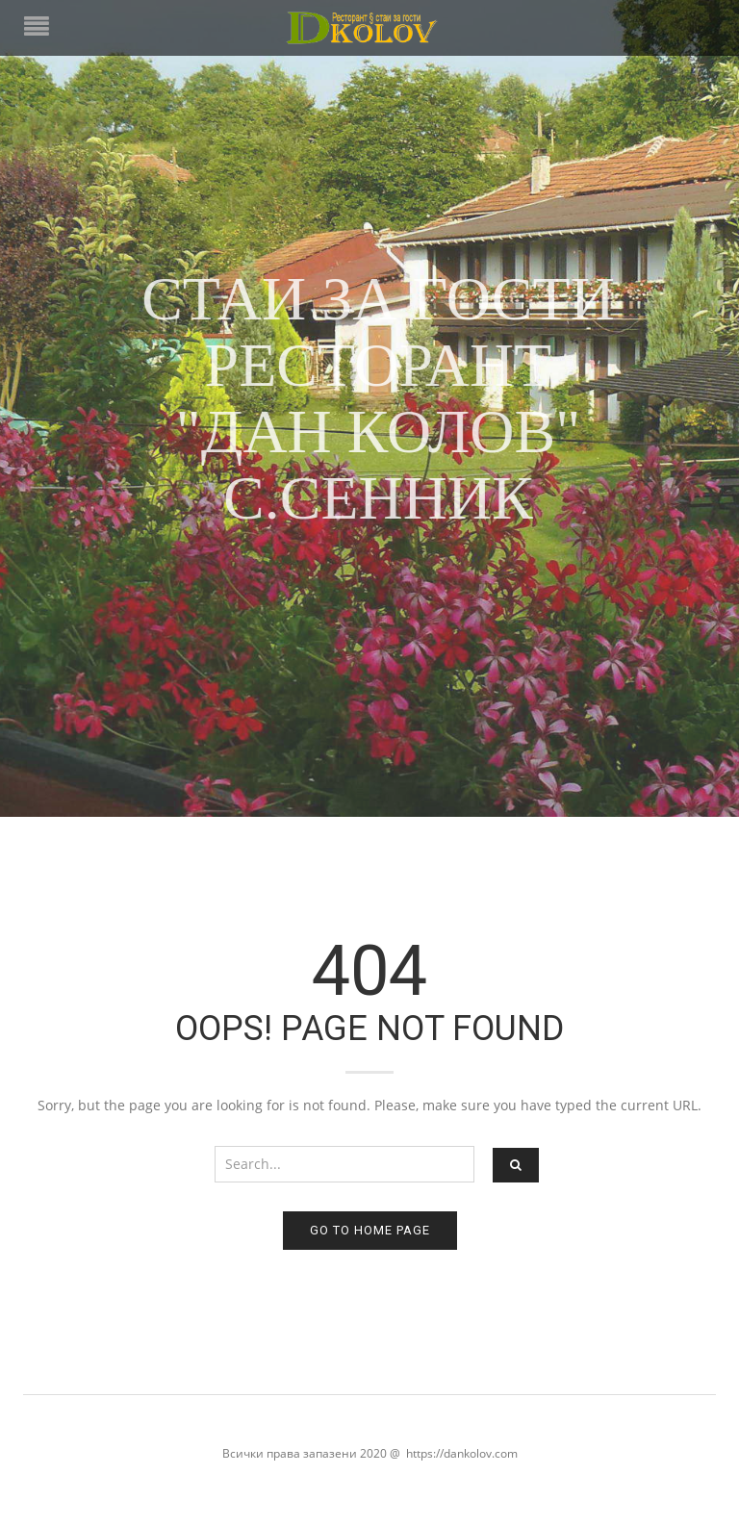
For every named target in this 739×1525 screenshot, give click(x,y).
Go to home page (370, 1230)
